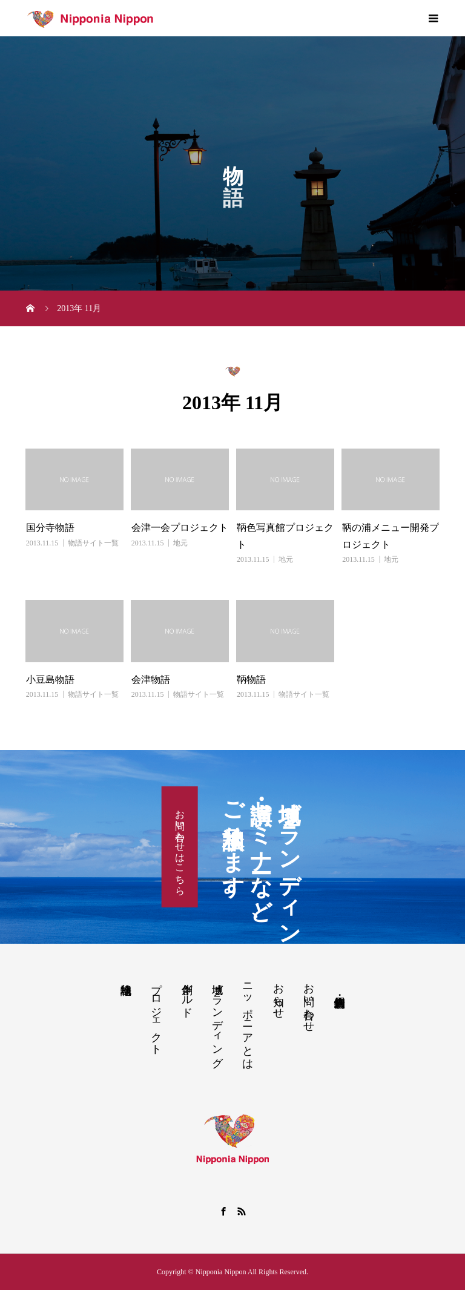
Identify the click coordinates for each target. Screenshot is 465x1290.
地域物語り (126, 982)
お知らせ (278, 994)
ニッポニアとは (248, 1020)
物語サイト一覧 (93, 543)
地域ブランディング (217, 1019)
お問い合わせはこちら (180, 846)
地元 (180, 543)
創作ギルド (187, 994)
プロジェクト (156, 1013)
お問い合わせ (309, 1001)
